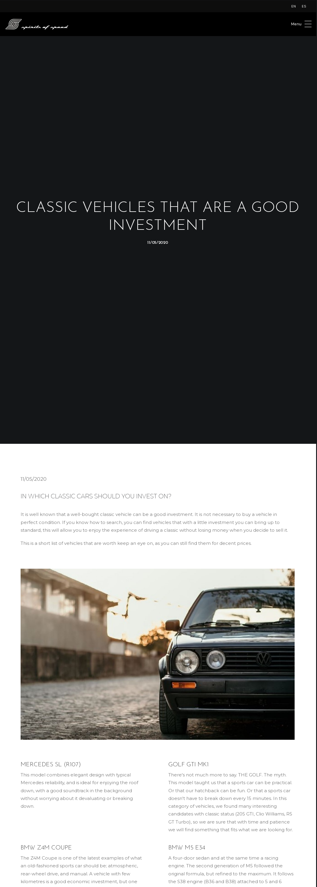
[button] (242, 806)
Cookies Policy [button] (179, 818)
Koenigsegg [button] (23, 818)
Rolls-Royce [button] (23, 812)
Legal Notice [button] (177, 806)
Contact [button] (96, 835)
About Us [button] (97, 823)
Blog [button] (92, 829)
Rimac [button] (17, 823)
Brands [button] (94, 812)
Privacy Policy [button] (178, 812)
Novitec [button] (18, 835)
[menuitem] (293, 6)
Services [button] (96, 818)
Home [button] (94, 806)
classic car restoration (170, 664)
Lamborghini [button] (24, 806)
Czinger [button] (18, 829)
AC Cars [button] (18, 841)
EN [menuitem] (293, 6)
